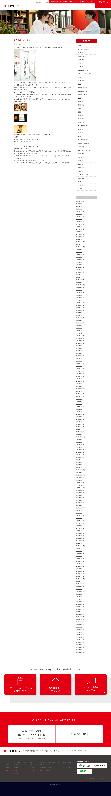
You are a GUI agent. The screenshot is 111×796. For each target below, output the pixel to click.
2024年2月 (79, 236)
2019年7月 (79, 376)
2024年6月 (79, 226)
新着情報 (38, 6)
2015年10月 (79, 490)
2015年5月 (79, 502)
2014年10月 (79, 520)
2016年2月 (79, 480)
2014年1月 (79, 543)
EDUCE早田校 (81, 139)
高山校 (79, 80)
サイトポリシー (67, 765)
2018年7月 (79, 406)
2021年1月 (79, 330)
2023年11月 (79, 244)
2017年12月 (79, 424)
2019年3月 (79, 386)
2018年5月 (79, 411)
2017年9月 (79, 432)
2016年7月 (79, 467)
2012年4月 (79, 596)
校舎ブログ (32, 765)
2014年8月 (79, 525)
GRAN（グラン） (82, 73)
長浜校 (79, 185)
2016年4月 (79, 475)
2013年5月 (79, 563)
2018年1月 (79, 421)
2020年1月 (79, 361)
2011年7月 (79, 619)
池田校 (79, 146)
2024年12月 (79, 211)
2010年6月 (79, 652)
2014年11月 (79, 518)
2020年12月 (79, 333)
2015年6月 (79, 500)
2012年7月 (79, 589)
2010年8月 (79, 647)
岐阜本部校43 (81, 49)
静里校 (79, 122)
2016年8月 (79, 464)
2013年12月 (79, 545)
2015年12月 (79, 485)
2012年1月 (79, 604)
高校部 (63, 6)
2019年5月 (79, 381)
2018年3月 (79, 416)
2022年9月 (79, 279)
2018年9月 (79, 401)
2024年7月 (79, 224)
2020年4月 (79, 353)
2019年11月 (79, 366)
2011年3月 (79, 629)
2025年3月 (79, 203)
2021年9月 (79, 310)
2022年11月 (79, 274)
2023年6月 (79, 257)
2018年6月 (79, 409)
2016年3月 (79, 477)
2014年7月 (79, 528)
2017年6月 (79, 439)
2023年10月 (79, 247)
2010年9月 (79, 644)
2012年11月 (79, 578)
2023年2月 (79, 267)
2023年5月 (79, 259)
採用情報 (32, 770)
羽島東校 (80, 56)
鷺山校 (79, 66)
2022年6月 (79, 287)
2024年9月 (79, 219)
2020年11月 (79, 335)
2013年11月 (79, 548)
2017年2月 (79, 449)
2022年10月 (79, 277)
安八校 (79, 108)
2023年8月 (79, 252)
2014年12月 (79, 515)
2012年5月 (79, 594)
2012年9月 (79, 584)
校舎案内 (90, 6)
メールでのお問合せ (89, 1)
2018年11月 (79, 396)
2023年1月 (79, 269)
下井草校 (80, 87)
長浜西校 (80, 188)
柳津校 (79, 52)
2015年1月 (79, 513)
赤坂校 (79, 133)
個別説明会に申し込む (45, 765)
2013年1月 (79, 573)
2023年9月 (79, 249)
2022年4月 (79, 292)
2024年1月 (79, 239)
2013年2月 (79, 571)
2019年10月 (79, 368)
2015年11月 (79, 487)
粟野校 (79, 164)
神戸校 (79, 77)
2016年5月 (79, 472)
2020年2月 (79, 358)
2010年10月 (79, 642)
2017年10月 (79, 429)
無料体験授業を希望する (46, 767)
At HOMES (16, 773)
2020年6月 (79, 348)
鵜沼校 (79, 153)
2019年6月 (79, 378)
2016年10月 (79, 459)
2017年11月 (79, 426)
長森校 (79, 178)
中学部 (55, 6)
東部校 (79, 136)
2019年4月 (79, 383)
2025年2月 (79, 206)
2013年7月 (79, 558)
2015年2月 (79, 510)
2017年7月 (79, 437)
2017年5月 (79, 442)
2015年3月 (79, 508)
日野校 (79, 171)
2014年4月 (79, 535)
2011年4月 (79, 627)
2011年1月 (79, 634)
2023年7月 (79, 254)
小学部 (47, 6)
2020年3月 (79, 355)
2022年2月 (79, 297)
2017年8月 (79, 434)
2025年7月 (79, 201)
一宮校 (79, 84)
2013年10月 (79, 551)
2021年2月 (79, 328)
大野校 (79, 112)
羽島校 (79, 160)
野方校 (79, 119)
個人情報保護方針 (67, 762)
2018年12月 (79, 393)
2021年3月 (79, 325)
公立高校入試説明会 (22, 40)
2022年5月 (79, 290)
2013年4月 (79, 566)
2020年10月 (79, 338)
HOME (7, 762)
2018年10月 (79, 399)
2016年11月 (79, 457)
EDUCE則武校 (81, 125)
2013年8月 (79, 556)
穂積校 (79, 63)
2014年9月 (79, 523)
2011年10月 (79, 611)
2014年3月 (79, 538)
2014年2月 (79, 540)
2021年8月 (79, 312)
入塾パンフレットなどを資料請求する (49, 762)
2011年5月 (79, 624)
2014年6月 (79, 530)
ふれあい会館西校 (82, 143)
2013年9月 (79, 553)
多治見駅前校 (81, 94)
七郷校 (79, 101)
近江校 (79, 115)
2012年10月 (79, 581)
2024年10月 (79, 216)
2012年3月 (79, 599)
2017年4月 (79, 444)
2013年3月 (79, 568)
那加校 (79, 129)
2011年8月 (79, 617)
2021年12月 (79, 302)
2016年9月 (79, 462)
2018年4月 (79, 414)
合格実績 (72, 6)
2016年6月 (79, 470)
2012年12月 (79, 576)
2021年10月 (79, 307)
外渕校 (79, 181)
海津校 (79, 98)
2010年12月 (79, 637)
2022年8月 (79, 282)
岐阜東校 (80, 157)
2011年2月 (79, 632)
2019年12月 (79, 363)
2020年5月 (79, 350)
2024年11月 (79, 214)
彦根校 (79, 105)
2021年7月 (79, 315)
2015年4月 (79, 505)
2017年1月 (79, 452)
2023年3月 (79, 264)
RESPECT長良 (82, 174)
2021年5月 (79, 320)
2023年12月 (79, 241)
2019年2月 (79, 388)
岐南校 (79, 45)
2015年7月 (79, 497)
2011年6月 (79, 622)
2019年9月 (79, 371)
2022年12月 (79, 272)
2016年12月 (79, 454)
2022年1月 (79, 300)
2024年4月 (79, 231)
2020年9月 (79, 340)
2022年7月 (79, 285)
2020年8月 (79, 343)
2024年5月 (79, 229)
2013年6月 (79, 561)
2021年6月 (79, 318)
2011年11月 (79, 609)
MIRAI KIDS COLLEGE (84, 150)
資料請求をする (103, 5)
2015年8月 (79, 495)
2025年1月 (79, 209)
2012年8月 (79, 586)
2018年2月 (79, 419)
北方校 (15, 44)
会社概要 (32, 767)
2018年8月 (79, 404)
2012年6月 (79, 591)
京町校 (79, 167)
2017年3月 (79, 447)
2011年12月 (79, 606)
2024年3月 (79, 234)
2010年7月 (79, 649)
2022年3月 (79, 295)
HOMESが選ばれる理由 (20, 762)
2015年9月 (79, 492)
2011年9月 (79, 614)
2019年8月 (79, 373)
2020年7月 (79, 345)
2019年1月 (79, 391)
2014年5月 (79, 533)
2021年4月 (79, 323)
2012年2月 (79, 601)
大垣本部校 (81, 70)
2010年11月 (79, 639)
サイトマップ (66, 767)
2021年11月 (79, 305)
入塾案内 (81, 6)
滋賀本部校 (81, 91)
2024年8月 (79, 221)
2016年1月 (79, 482)
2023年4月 (79, 262)
